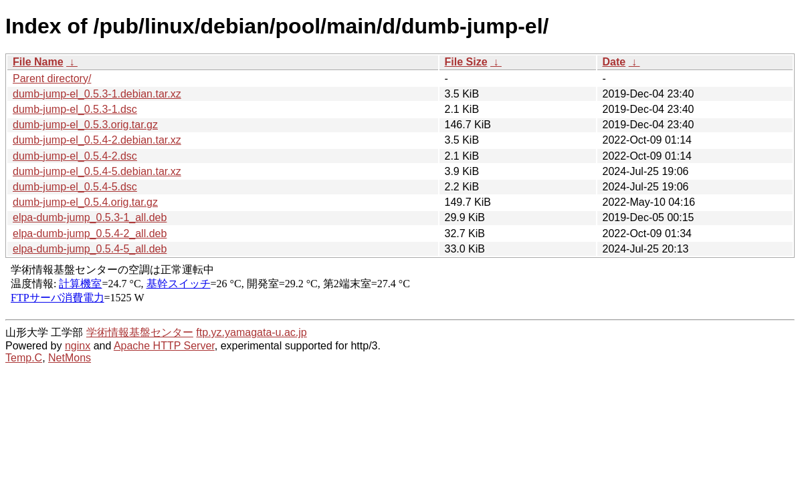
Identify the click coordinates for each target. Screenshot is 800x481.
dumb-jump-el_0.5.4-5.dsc (75, 186)
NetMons (69, 357)
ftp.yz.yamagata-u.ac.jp (251, 332)
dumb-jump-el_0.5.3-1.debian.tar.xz (97, 94)
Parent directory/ (52, 78)
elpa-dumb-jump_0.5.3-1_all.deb (90, 217)
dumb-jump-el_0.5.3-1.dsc (75, 109)
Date (614, 61)
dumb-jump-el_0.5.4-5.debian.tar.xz (97, 171)
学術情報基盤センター (139, 332)
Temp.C (23, 357)
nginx (77, 345)
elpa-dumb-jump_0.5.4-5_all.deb (90, 249)
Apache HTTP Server (164, 345)
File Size (466, 61)
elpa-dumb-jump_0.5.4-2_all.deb (90, 233)
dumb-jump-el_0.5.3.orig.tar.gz (85, 124)
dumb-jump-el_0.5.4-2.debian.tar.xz (97, 140)
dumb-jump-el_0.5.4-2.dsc (75, 156)
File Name (38, 61)
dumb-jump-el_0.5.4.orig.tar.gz (85, 202)
